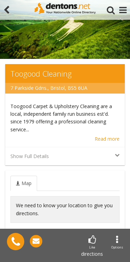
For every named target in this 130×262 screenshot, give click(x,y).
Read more (107, 139)
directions (92, 246)
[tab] (23, 183)
